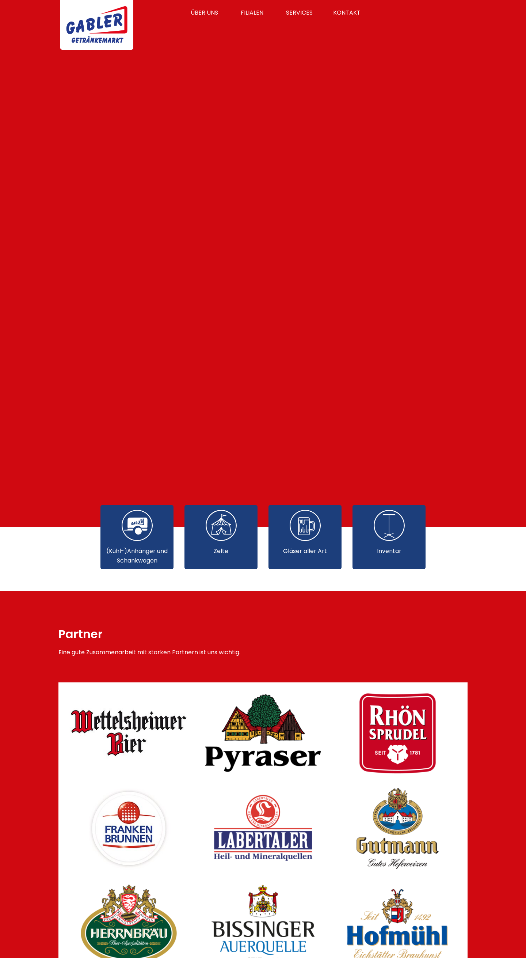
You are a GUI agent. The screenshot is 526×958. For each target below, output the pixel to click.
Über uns (204, 12)
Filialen (252, 12)
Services (299, 12)
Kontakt (347, 12)
